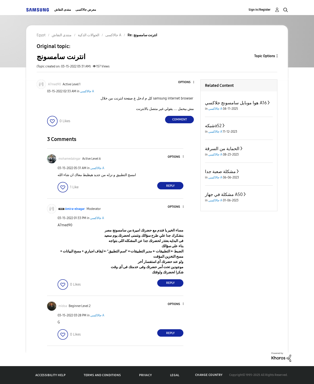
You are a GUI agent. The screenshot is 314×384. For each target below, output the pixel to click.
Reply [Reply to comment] (170, 186)
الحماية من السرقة (222, 148)
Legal (174, 375)
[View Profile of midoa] (62, 306)
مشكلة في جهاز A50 (224, 194)
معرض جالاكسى (85, 10)
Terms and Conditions (102, 375)
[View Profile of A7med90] (54, 84)
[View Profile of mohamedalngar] (69, 159)
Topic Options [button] (264, 56)
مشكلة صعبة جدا (220, 171)
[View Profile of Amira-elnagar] (75, 209)
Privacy (145, 375)
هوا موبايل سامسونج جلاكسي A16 (236, 102)
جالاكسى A (87, 91)
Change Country (209, 375)
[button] (186, 82)
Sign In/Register (260, 10)
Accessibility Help (50, 375)
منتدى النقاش (62, 10)
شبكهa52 (213, 125)
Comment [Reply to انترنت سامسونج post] (179, 119)
